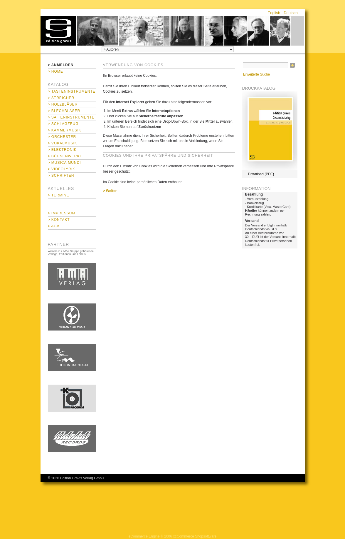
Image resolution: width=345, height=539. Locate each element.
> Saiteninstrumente (71, 117)
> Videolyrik (61, 169)
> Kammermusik (64, 130)
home (58, 31)
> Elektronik (62, 150)
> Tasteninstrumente (71, 91)
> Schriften (61, 175)
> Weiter (110, 191)
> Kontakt (59, 220)
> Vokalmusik (62, 143)
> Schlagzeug (63, 124)
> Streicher (61, 98)
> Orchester (62, 137)
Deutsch (291, 13)
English (274, 13)
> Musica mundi (64, 163)
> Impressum (61, 213)
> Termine (58, 195)
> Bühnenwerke (65, 156)
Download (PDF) (261, 174)
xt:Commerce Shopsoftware (194, 536)
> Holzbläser (63, 104)
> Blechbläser (64, 111)
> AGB (54, 226)
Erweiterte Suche (256, 74)
